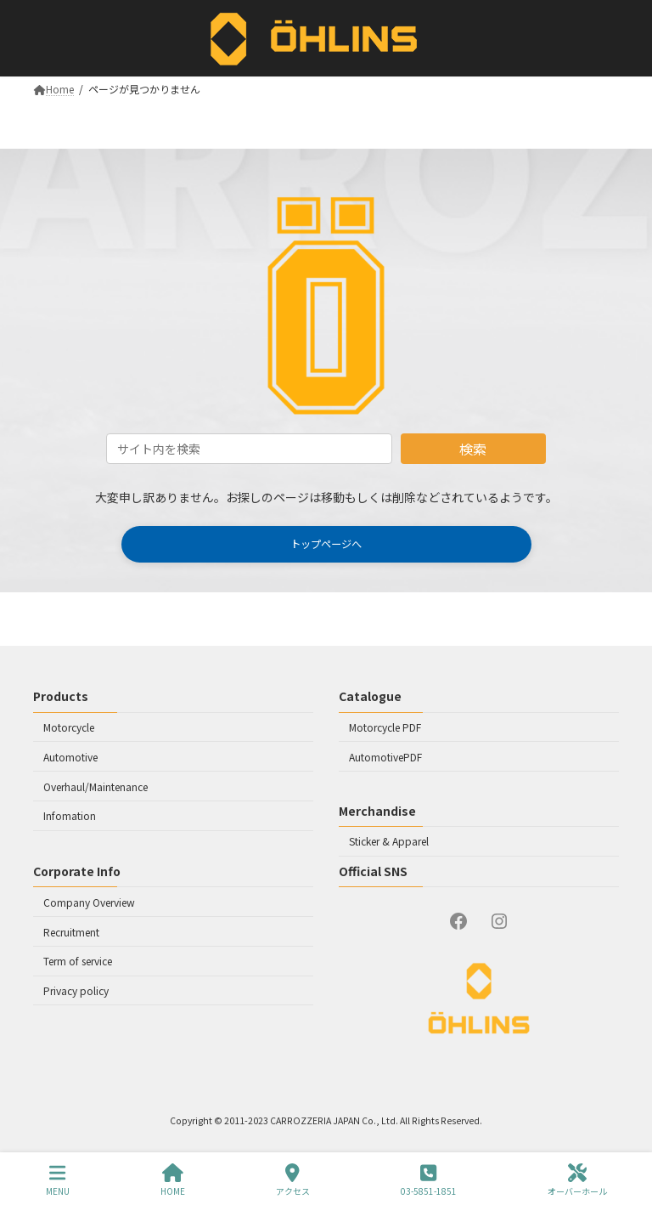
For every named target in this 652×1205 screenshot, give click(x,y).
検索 (472, 448)
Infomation (69, 815)
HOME (172, 1180)
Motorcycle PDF (385, 727)
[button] (326, 544)
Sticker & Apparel (389, 841)
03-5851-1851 (429, 1180)
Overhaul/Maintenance (95, 785)
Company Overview (89, 901)
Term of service (77, 960)
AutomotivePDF (385, 756)
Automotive (70, 756)
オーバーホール (577, 1180)
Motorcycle (68, 727)
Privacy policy (76, 990)
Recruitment (71, 931)
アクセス (293, 1180)
